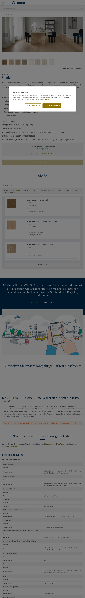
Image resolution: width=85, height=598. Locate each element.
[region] (42, 99)
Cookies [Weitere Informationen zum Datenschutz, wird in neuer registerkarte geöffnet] (48, 99)
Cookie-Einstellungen (33, 105)
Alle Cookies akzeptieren (52, 105)
